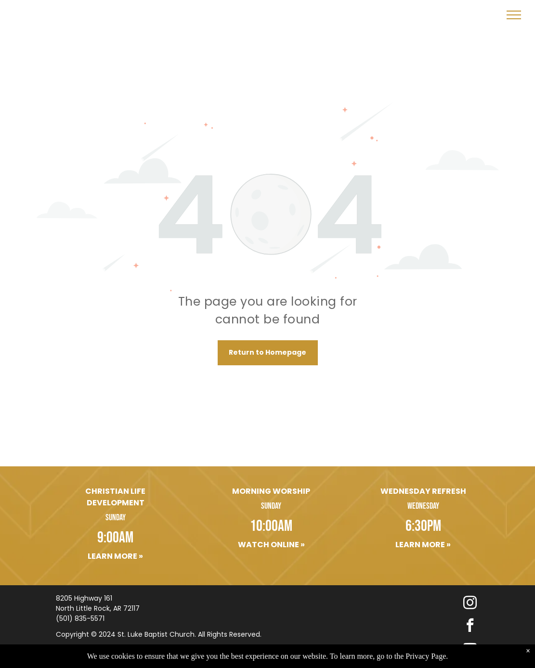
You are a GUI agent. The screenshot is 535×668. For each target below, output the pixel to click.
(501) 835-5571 (80, 618)
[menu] (513, 14)
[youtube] (470, 649)
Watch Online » (271, 544)
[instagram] (470, 603)
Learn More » (115, 556)
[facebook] (470, 626)
